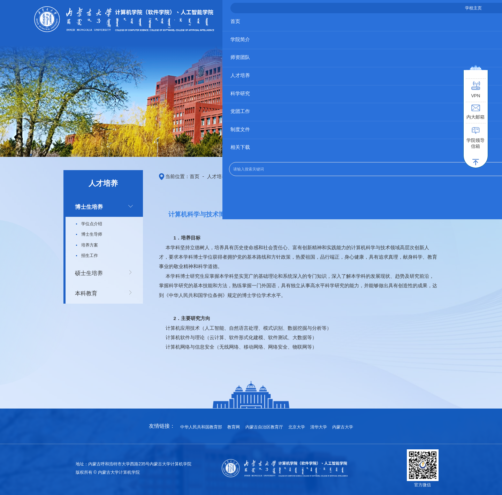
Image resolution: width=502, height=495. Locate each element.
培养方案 (89, 243)
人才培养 (208, 175)
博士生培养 (86, 205)
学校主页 (441, 11)
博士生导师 (91, 232)
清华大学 (314, 424)
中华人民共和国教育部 (206, 424)
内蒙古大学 (337, 424)
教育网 (236, 424)
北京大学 (294, 424)
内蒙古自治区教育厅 (264, 424)
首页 (189, 175)
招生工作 (89, 253)
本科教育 (83, 288)
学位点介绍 (91, 222)
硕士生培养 (86, 270)
